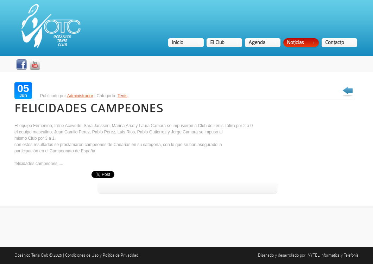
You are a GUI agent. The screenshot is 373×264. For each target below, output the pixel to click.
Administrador (80, 95)
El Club (217, 42)
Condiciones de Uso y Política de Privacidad (101, 255)
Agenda (256, 42)
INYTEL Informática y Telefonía (332, 255)
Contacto (334, 42)
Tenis (122, 95)
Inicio (177, 42)
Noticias (295, 42)
